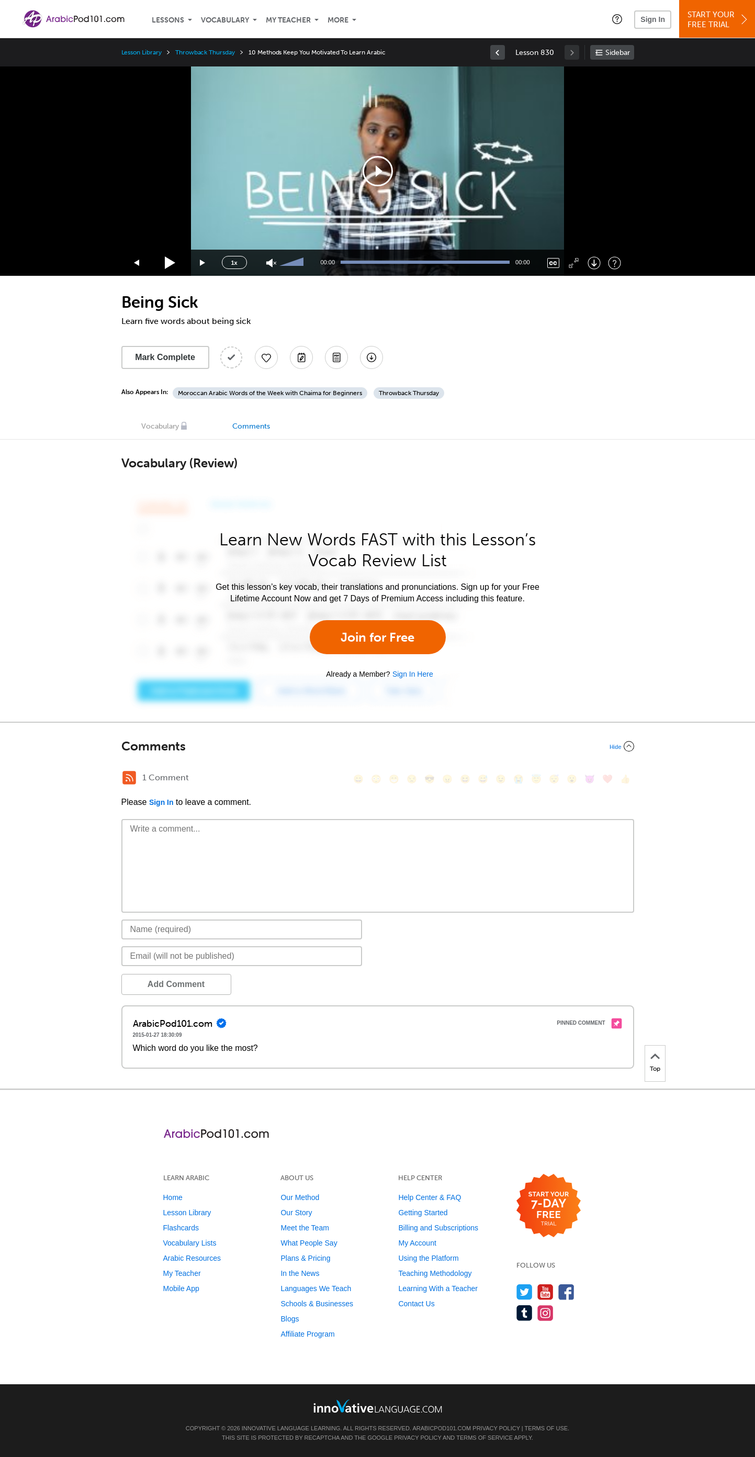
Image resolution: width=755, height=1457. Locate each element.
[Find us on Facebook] (566, 1292)
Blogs (289, 1319)
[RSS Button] (129, 778)
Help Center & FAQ (429, 1197)
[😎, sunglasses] (429, 779)
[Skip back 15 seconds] (137, 263)
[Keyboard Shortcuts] (614, 263)
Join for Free (377, 637)
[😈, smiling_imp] (590, 779)
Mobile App (181, 1288)
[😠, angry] (447, 779)
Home (173, 1197)
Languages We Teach (315, 1288)
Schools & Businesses (316, 1303)
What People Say (308, 1243)
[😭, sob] (518, 779)
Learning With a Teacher (438, 1288)
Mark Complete (165, 357)
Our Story (296, 1212)
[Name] (242, 929)
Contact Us (416, 1303)
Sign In (652, 19)
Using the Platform (428, 1258)
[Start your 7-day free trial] (548, 1206)
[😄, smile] (358, 779)
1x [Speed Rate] (234, 263)
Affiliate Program (307, 1334)
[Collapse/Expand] (377, 746)
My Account (417, 1243)
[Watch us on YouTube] (545, 1292)
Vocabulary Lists (190, 1243)
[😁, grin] (394, 779)
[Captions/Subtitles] (553, 263)
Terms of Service (484, 1437)
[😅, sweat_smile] (483, 779)
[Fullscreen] (573, 263)
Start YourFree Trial (719, 19)
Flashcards (181, 1228)
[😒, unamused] (412, 779)
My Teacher (288, 20)
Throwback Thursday (205, 52)
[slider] (293, 263)
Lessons (168, 20)
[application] (377, 171)
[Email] (242, 956)
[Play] (170, 263)
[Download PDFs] (336, 357)
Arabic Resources (192, 1258)
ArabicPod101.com (441, 1428)
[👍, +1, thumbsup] (625, 779)
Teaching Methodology (434, 1273)
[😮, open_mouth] (572, 779)
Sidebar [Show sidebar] (617, 52)
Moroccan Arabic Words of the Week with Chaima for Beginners (270, 393)
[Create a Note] (301, 357)
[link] (497, 52)
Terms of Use (546, 1428)
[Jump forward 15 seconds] (203, 263)
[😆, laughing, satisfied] (465, 779)
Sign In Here (412, 674)
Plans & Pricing (305, 1258)
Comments (251, 426)
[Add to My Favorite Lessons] (266, 357)
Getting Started (422, 1212)
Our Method (299, 1197)
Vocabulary (225, 20)
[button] (617, 19)
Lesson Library (141, 52)
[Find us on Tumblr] (524, 1313)
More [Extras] (338, 20)
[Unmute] (271, 263)
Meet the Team (304, 1228)
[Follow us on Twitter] (524, 1292)
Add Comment (176, 984)
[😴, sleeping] (554, 779)
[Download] (594, 263)
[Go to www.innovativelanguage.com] (377, 1406)
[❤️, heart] (607, 779)
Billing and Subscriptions (438, 1228)
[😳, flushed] (376, 779)
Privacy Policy (496, 1428)
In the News (299, 1273)
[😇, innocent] (536, 779)
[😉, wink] (501, 779)
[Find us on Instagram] (545, 1313)
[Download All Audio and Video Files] (371, 357)
